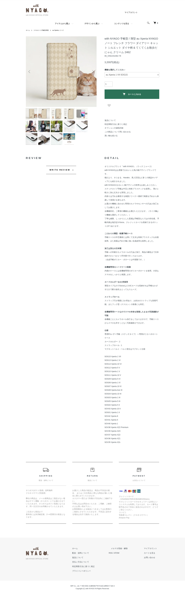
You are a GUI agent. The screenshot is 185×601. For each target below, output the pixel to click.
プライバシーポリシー (92, 576)
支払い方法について (91, 567)
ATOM (125, 558)
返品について (110, 120)
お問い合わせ (151, 562)
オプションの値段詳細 (114, 128)
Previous (30, 72)
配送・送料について (91, 558)
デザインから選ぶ (91, 23)
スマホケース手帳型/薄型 (43, 30)
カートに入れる (132, 94)
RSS (119, 558)
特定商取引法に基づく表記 (116, 124)
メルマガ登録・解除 (125, 553)
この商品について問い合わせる (118, 132)
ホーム (28, 30)
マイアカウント (131, 12)
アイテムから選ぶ (62, 23)
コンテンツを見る (121, 23)
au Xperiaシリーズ (62, 30)
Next (93, 72)
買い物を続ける (111, 136)
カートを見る (151, 558)
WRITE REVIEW (59, 175)
